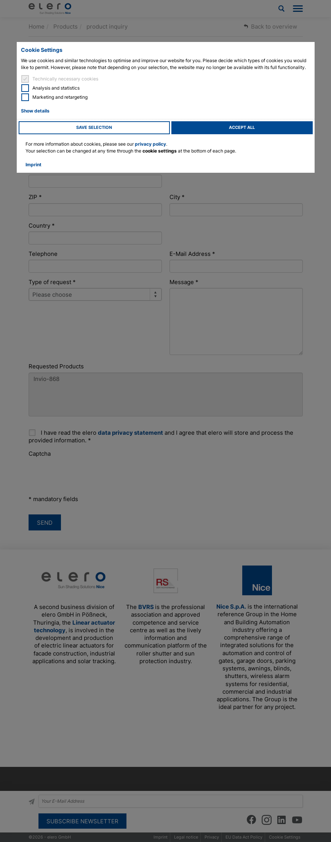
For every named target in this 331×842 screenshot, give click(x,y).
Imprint (34, 164)
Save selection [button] (94, 127)
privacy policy (150, 144)
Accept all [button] (242, 127)
